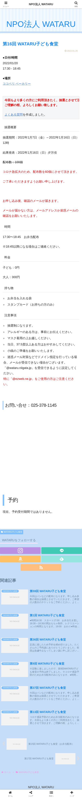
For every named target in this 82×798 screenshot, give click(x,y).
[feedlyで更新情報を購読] (61, 559)
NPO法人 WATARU (41, 4)
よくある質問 (14, 115)
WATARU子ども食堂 (11, 532)
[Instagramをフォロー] (20, 550)
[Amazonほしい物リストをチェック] (20, 559)
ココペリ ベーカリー (17, 83)
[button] (51, 793)
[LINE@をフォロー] (61, 550)
